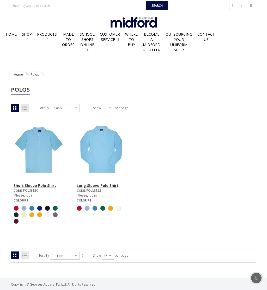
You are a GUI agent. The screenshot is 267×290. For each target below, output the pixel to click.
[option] (16, 208)
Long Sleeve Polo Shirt (97, 185)
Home (18, 74)
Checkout (242, 5)
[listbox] (39, 215)
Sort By (44, 108)
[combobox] (77, 5)
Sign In (251, 5)
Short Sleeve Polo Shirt (35, 185)
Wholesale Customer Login (233, 5)
